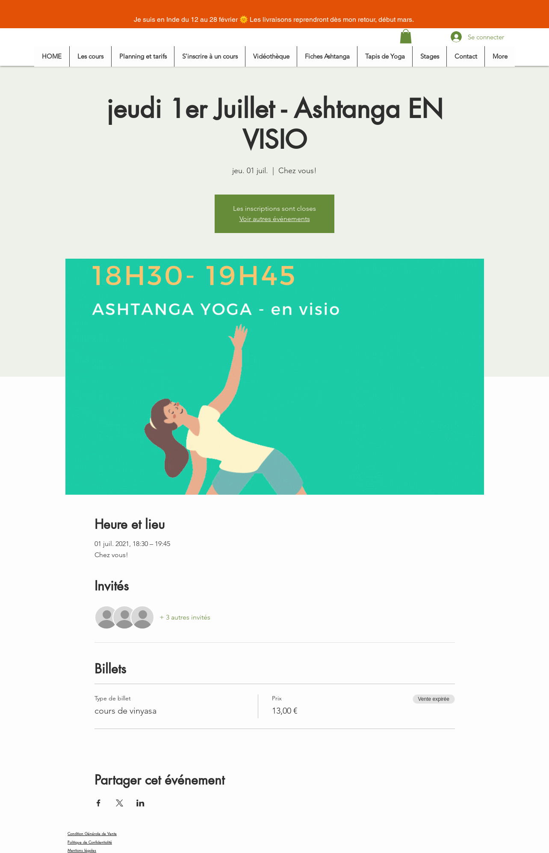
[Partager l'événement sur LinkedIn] (140, 803)
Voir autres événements (274, 219)
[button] (406, 36)
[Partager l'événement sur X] (119, 803)
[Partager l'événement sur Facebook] (98, 803)
